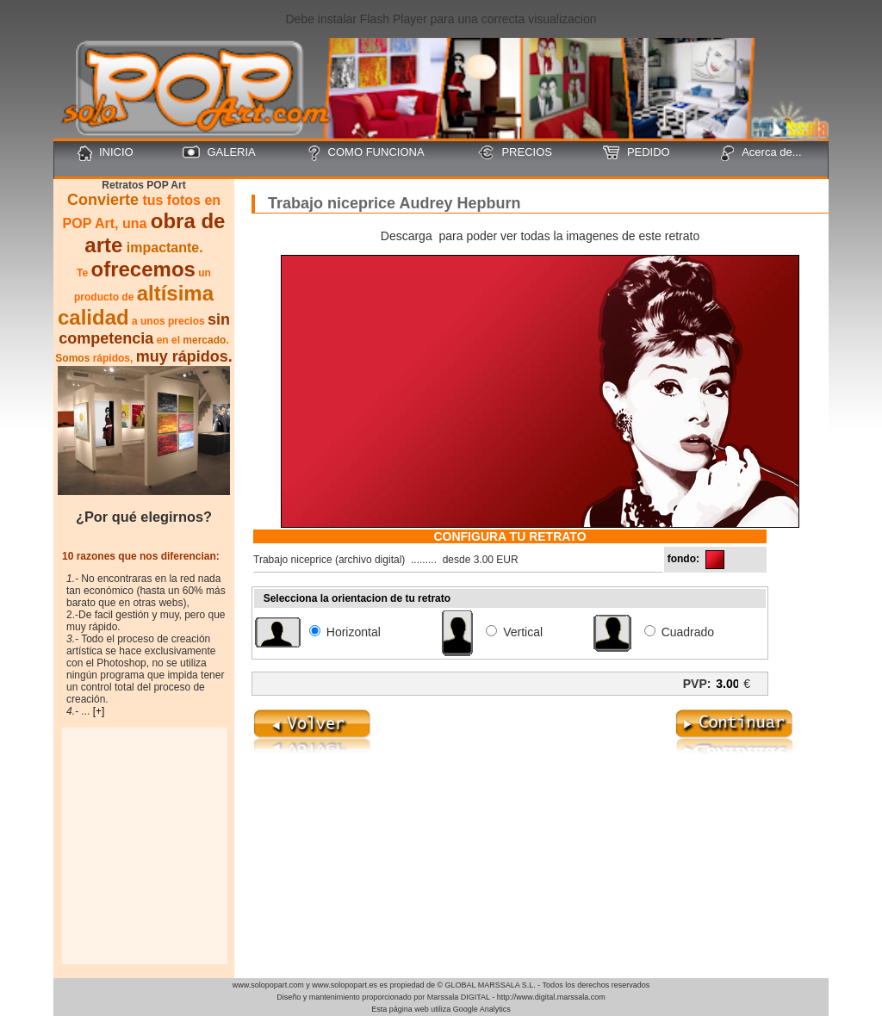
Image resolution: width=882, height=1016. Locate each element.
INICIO (106, 153)
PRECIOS (514, 152)
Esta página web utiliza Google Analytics (441, 1009)
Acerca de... (760, 153)
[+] (99, 711)
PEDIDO (636, 152)
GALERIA (219, 152)
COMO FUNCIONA (366, 153)
